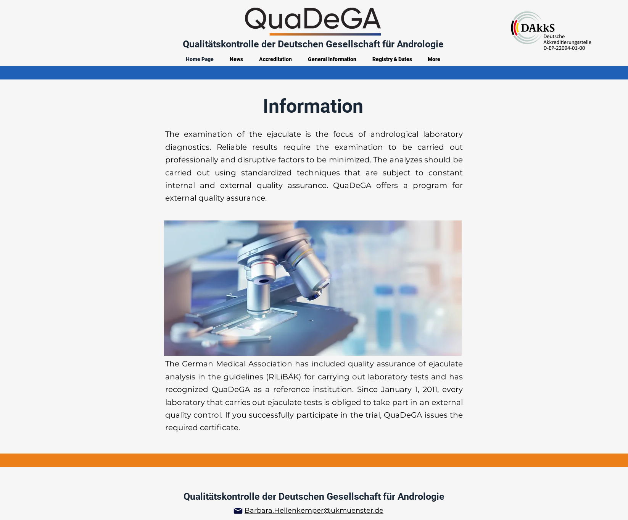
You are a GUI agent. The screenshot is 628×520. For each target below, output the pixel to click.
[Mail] (238, 511)
